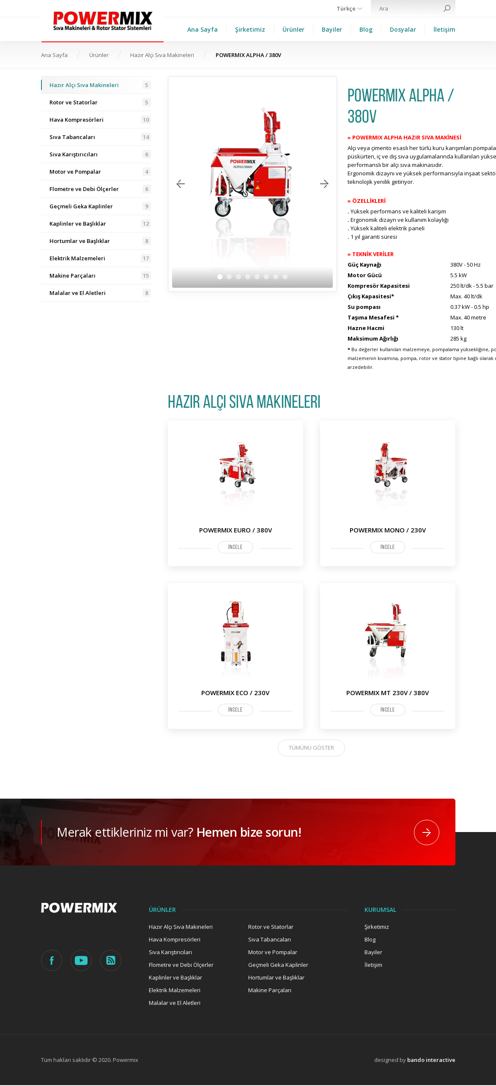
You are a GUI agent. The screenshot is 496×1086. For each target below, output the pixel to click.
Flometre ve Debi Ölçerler (100, 189)
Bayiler (332, 29)
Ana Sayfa (202, 29)
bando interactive (431, 1060)
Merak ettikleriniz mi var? (188, 832)
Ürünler (293, 29)
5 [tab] (257, 276)
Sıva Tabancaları (100, 137)
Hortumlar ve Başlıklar (100, 241)
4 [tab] (247, 276)
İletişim (444, 29)
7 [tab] (275, 276)
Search (446, 8)
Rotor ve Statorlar (100, 102)
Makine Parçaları (100, 275)
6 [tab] (266, 276)
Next (324, 183)
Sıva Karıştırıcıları (100, 154)
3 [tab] (238, 276)
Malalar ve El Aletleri (100, 293)
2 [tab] (229, 276)
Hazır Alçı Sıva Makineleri (162, 55)
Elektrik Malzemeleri (100, 258)
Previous (180, 183)
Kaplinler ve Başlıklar (100, 223)
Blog (366, 29)
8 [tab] (285, 276)
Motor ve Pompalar (100, 171)
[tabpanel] (252, 184)
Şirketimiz (250, 29)
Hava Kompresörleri (100, 119)
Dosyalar (403, 29)
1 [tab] (219, 276)
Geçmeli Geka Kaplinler (100, 206)
